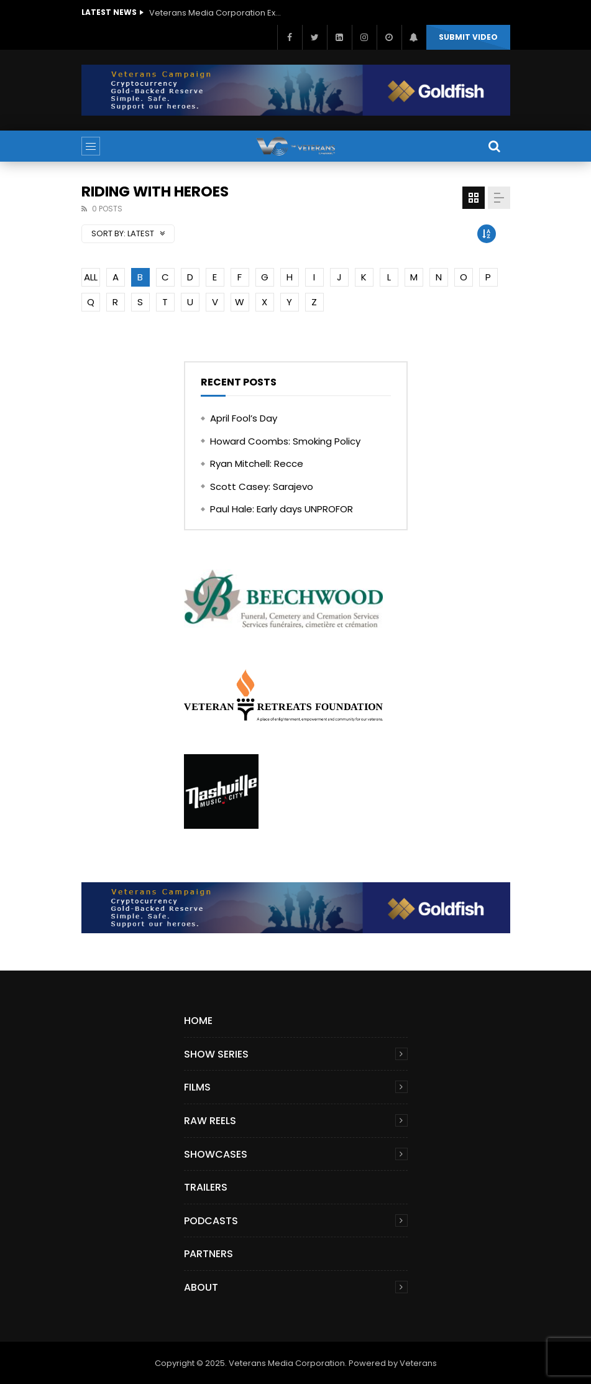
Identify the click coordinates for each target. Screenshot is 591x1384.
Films (197, 1087)
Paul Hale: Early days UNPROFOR (281, 508)
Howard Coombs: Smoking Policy (285, 441)
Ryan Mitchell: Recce (256, 463)
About (201, 1287)
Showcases (215, 1154)
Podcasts (211, 1221)
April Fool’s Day (243, 418)
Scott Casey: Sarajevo (261, 486)
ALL (91, 277)
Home (198, 1020)
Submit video (468, 37)
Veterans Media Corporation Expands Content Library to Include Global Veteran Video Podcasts (217, 13)
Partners (208, 1254)
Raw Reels (210, 1121)
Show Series (216, 1054)
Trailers (205, 1187)
